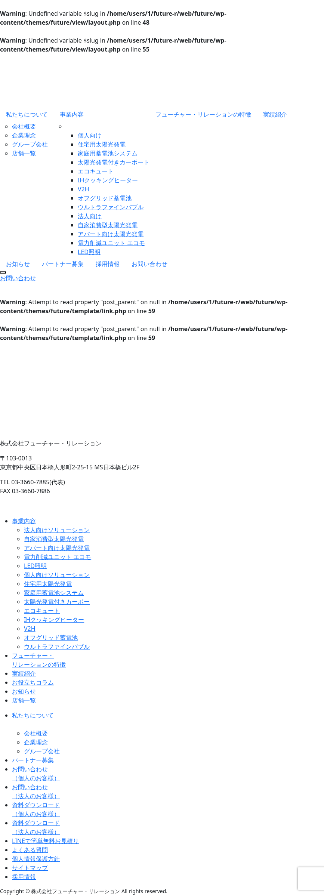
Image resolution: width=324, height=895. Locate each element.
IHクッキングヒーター (108, 180)
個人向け (90, 135)
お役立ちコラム (33, 682)
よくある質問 (30, 850)
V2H (83, 189)
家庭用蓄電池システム (108, 153)
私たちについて (27, 114)
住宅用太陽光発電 (102, 144)
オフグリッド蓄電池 (105, 198)
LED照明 (89, 252)
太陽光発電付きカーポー (57, 602)
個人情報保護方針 (36, 859)
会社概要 (24, 126)
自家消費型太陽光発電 (108, 225)
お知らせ (18, 264)
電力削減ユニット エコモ (111, 243)
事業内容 (72, 114)
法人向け (90, 216)
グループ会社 (30, 144)
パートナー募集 (63, 264)
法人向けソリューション (57, 530)
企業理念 (24, 135)
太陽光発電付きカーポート (113, 162)
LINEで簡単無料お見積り (45, 841)
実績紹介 (275, 114)
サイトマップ (30, 868)
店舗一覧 (24, 153)
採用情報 (108, 264)
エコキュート (96, 171)
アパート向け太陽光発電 (111, 234)
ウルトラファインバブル (111, 207)
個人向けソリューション (57, 575)
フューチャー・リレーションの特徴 (203, 114)
